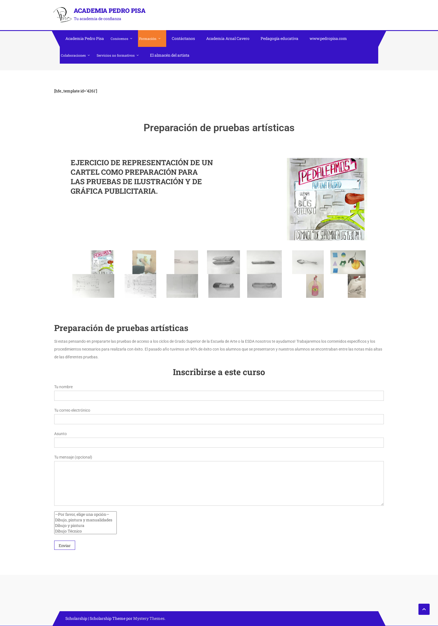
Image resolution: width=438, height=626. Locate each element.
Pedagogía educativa (279, 38)
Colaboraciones (73, 55)
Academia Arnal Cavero (227, 38)
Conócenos (119, 38)
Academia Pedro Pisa (110, 10)
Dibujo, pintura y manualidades (85, 520)
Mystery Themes (149, 618)
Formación (147, 38)
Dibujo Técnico (85, 531)
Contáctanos (183, 38)
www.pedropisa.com (328, 38)
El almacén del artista (169, 55)
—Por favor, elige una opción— (85, 514)
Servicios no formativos (116, 55)
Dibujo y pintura (85, 525)
